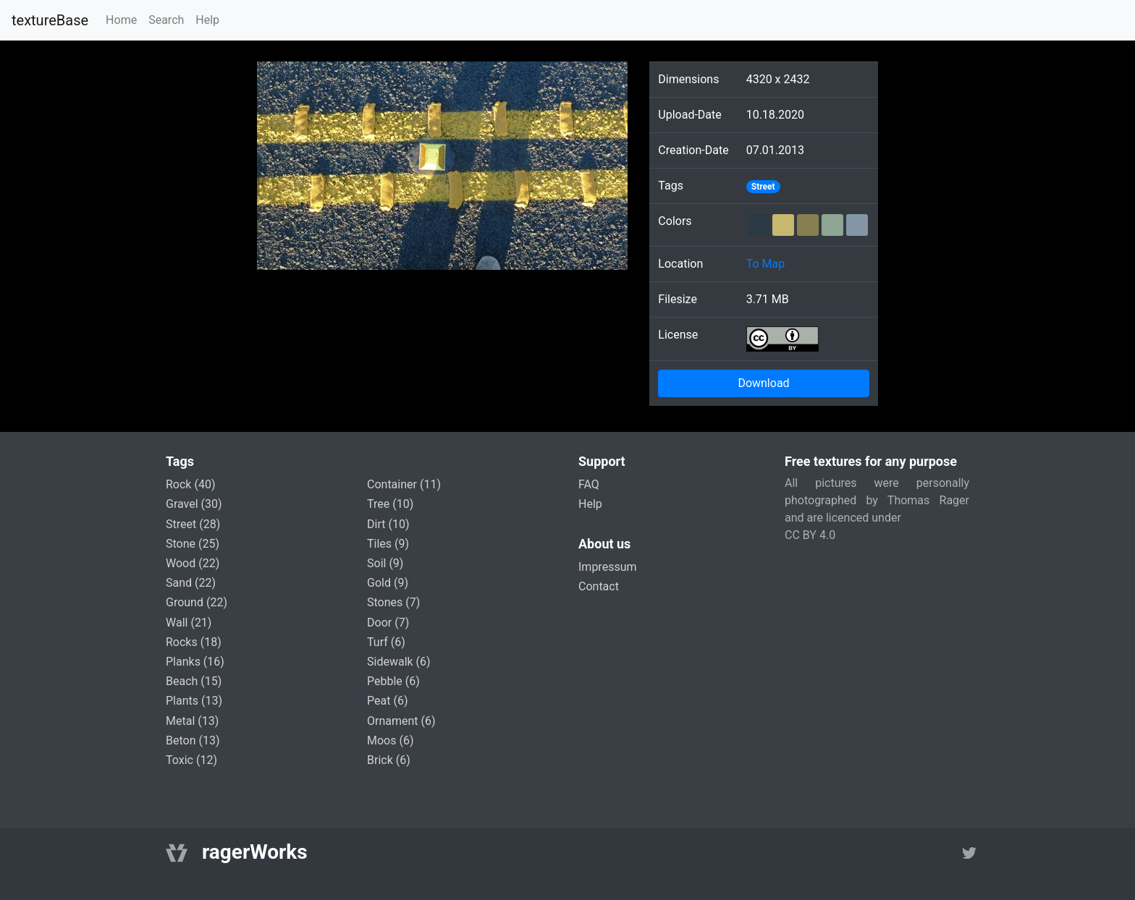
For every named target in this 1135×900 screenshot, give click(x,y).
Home (121, 20)
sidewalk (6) (399, 661)
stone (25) (192, 544)
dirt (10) (388, 524)
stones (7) (393, 602)
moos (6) (390, 740)
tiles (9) (388, 544)
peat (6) (387, 701)
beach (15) (193, 681)
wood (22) (192, 563)
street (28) (193, 524)
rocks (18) (193, 642)
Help (207, 20)
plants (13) (194, 701)
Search (166, 20)
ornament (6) (401, 721)
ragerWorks (255, 852)
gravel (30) (194, 504)
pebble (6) (393, 681)
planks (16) (195, 661)
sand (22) (191, 583)
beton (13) (193, 740)
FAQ (588, 484)
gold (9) (387, 583)
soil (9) (385, 563)
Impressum (607, 567)
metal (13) (192, 721)
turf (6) (386, 642)
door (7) (388, 622)
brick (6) (388, 760)
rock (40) (190, 484)
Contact (598, 586)
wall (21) (188, 622)
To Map (765, 264)
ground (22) (196, 602)
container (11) (404, 484)
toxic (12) (191, 760)
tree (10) (390, 504)
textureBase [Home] (50, 20)
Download (763, 383)
